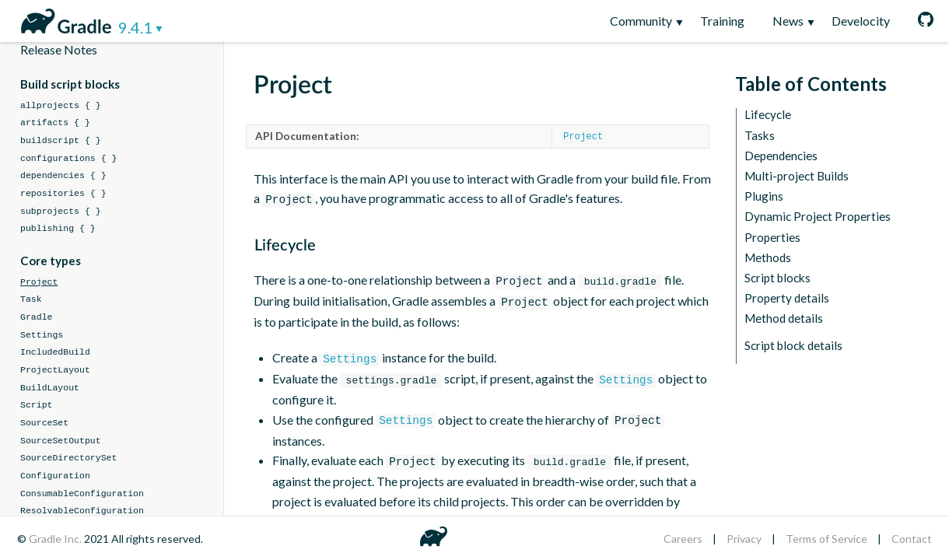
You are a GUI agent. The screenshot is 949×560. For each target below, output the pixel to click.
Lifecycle (767, 115)
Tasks (759, 136)
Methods (767, 258)
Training (722, 20)
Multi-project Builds (796, 176)
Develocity (861, 20)
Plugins (763, 196)
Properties (772, 237)
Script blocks (777, 278)
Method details (783, 318)
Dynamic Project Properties (817, 216)
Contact (911, 538)
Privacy (744, 538)
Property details (786, 298)
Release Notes (58, 49)
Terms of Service (826, 538)
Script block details (793, 346)
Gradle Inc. (56, 538)
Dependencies (781, 156)
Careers (683, 538)
